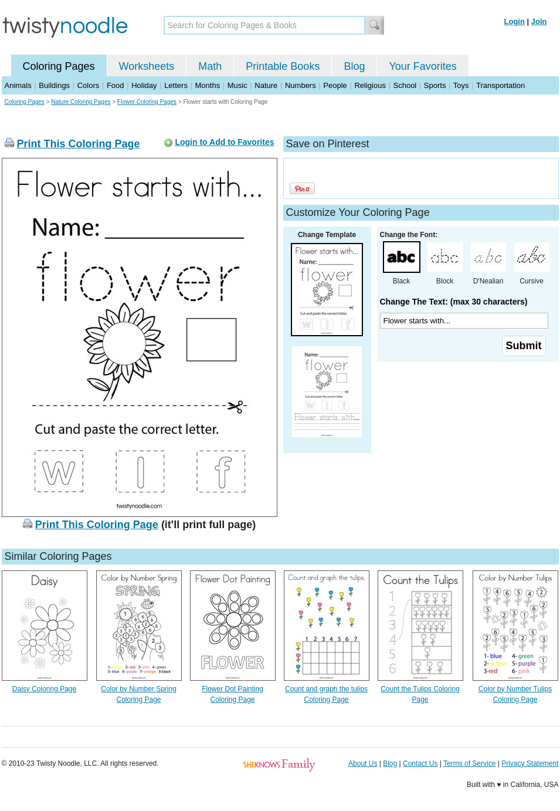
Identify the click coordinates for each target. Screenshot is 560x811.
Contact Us (420, 763)
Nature (265, 85)
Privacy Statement (529, 763)
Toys (461, 85)
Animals (18, 85)
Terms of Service (469, 763)
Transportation (500, 85)
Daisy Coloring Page (44, 689)
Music (237, 85)
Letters (176, 85)
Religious (369, 85)
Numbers (300, 85)
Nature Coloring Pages (80, 102)
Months (207, 85)
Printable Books (283, 66)
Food (115, 85)
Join (539, 21)
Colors (88, 85)
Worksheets (147, 66)
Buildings (54, 85)
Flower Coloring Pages (147, 102)
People (335, 85)
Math (210, 66)
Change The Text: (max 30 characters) (454, 301)
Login (514, 21)
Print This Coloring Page (78, 144)
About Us (362, 763)
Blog (354, 66)
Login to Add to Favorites (224, 142)
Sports (435, 85)
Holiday (144, 85)
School (405, 85)
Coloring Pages (59, 66)
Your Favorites (422, 66)
